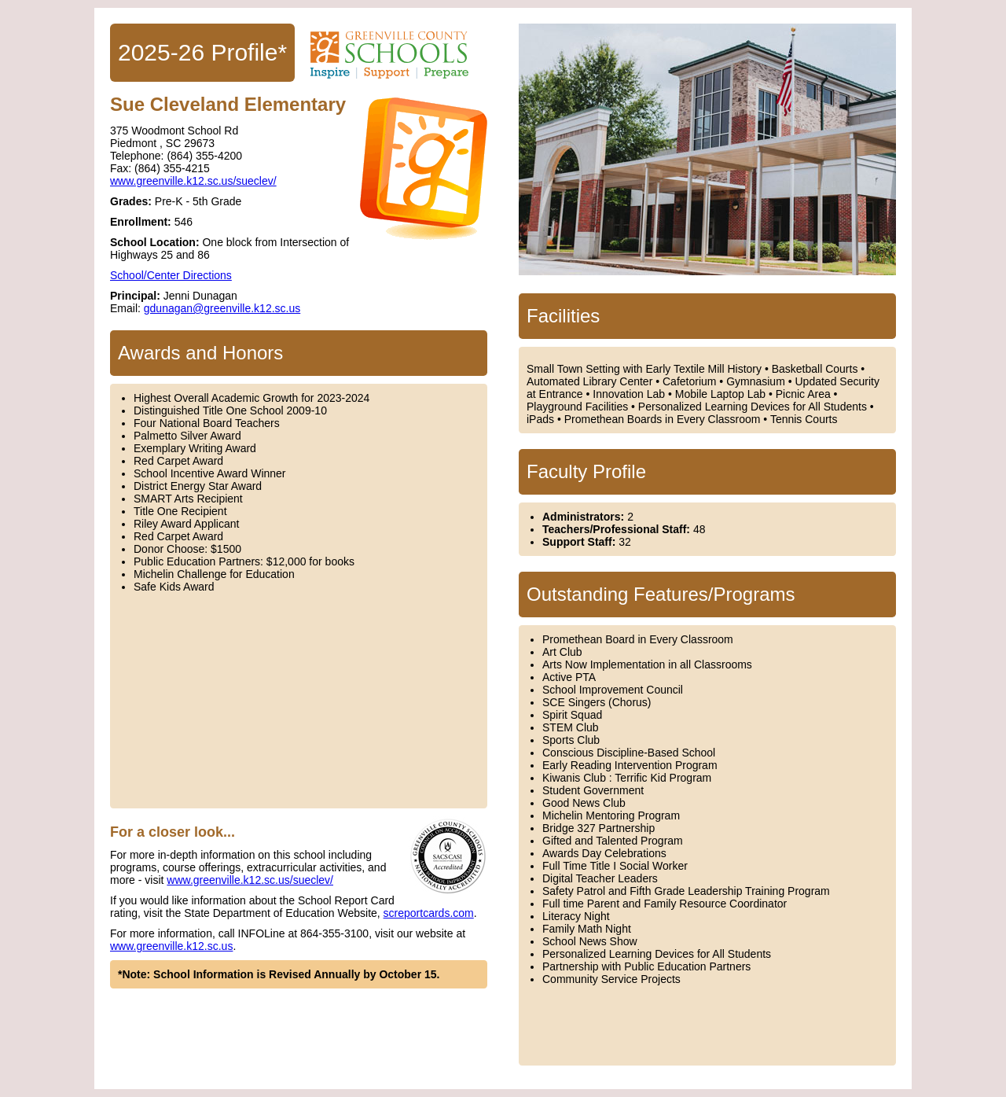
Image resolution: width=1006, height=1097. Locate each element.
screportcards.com (429, 913)
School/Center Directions (171, 275)
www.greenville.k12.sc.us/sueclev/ (193, 181)
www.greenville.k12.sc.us (171, 946)
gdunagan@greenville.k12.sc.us (222, 308)
